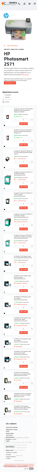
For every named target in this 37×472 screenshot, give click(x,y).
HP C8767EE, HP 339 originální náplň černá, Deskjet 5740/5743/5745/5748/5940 (22, 340)
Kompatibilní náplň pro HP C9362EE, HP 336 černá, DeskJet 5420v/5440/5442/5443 (23, 194)
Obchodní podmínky (11, 427)
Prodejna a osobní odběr (11, 440)
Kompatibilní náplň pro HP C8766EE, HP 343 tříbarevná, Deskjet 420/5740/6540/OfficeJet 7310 (23, 215)
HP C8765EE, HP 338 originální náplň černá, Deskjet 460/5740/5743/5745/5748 (22, 298)
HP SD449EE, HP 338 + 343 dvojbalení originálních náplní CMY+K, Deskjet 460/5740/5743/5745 (22, 395)
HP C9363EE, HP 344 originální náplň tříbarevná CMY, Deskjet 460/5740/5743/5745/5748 (22, 353)
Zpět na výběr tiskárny (11, 45)
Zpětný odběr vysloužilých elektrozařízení (10, 435)
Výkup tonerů (9, 450)
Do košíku (23, 124)
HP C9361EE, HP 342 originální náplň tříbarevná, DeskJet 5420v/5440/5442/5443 (22, 277)
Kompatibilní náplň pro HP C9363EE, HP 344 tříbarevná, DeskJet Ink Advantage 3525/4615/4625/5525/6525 (23, 236)
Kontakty (8, 454)
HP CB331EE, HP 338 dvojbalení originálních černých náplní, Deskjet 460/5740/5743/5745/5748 (22, 374)
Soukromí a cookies (11, 452)
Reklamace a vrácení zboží (11, 430)
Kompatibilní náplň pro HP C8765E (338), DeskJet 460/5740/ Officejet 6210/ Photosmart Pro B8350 (23, 110)
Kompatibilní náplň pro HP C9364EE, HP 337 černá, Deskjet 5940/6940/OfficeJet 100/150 (23, 152)
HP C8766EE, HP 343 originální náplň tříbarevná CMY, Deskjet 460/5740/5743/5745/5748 (22, 319)
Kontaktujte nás (10, 83)
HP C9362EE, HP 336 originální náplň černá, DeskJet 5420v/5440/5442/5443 (23, 256)
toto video (25, 75)
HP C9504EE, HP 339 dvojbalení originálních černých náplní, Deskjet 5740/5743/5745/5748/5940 (22, 407)
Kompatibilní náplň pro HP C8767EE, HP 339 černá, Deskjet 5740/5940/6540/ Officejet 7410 (23, 131)
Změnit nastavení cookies (11, 457)
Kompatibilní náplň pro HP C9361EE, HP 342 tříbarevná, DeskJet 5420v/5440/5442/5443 (23, 173)
